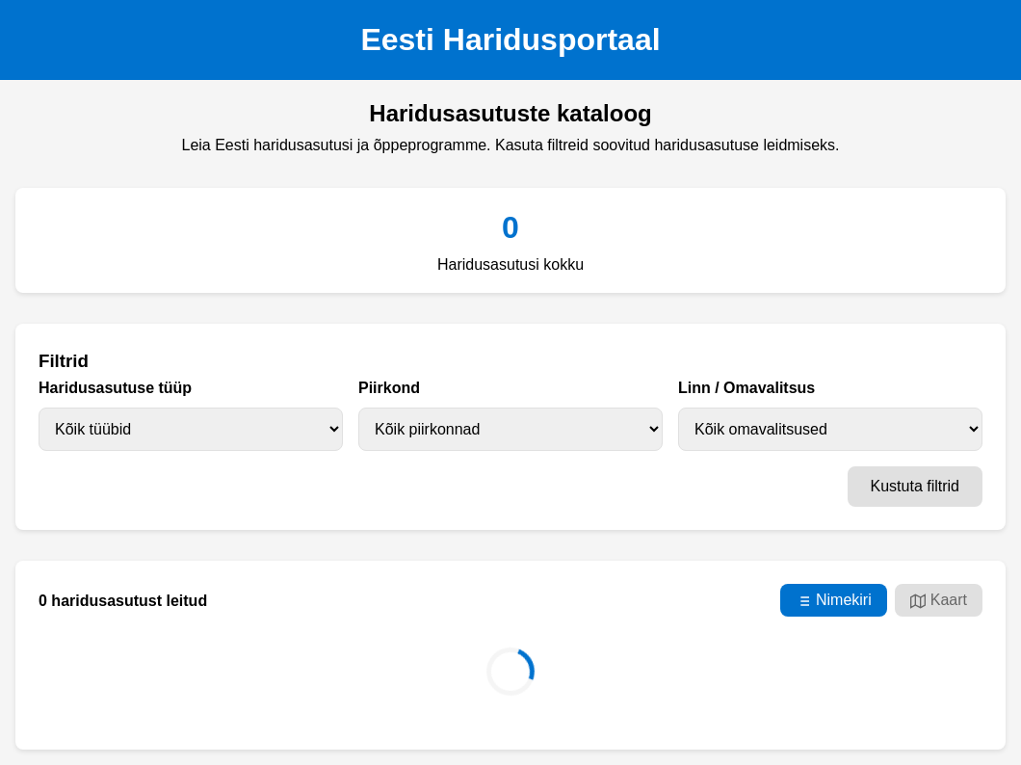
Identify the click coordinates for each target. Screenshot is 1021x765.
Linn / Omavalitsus (746, 388)
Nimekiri (834, 600)
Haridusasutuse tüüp (115, 388)
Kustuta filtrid (915, 486)
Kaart (938, 600)
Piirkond (389, 388)
